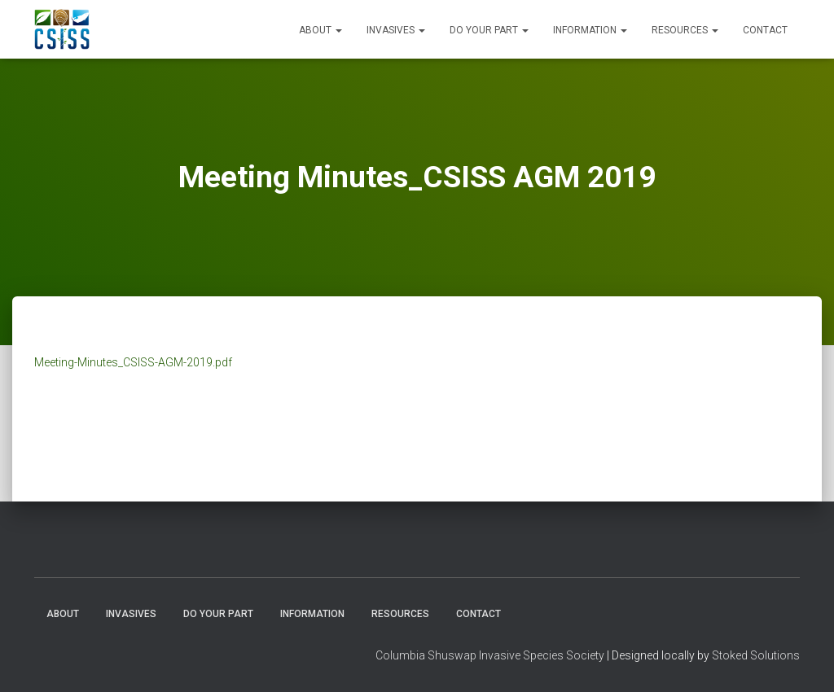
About (320, 30)
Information (590, 30)
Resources (685, 30)
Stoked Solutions (756, 655)
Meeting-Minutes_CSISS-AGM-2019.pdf (133, 362)
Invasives (396, 30)
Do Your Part (489, 30)
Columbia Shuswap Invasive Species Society (489, 655)
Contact (765, 30)
